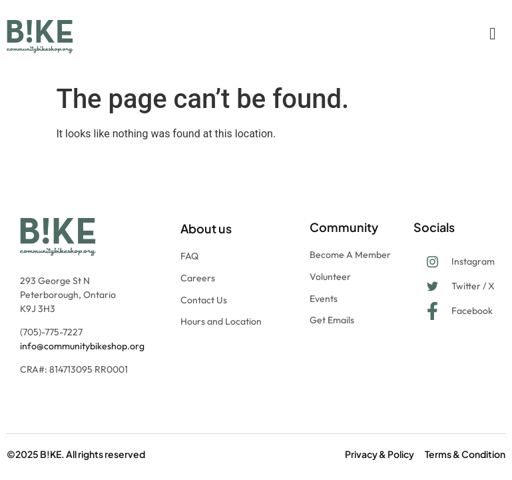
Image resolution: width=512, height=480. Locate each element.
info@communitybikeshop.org (82, 346)
